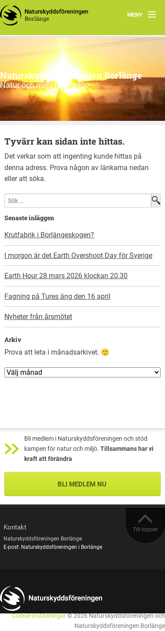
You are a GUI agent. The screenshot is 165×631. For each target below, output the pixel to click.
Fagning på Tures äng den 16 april (57, 296)
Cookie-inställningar (39, 616)
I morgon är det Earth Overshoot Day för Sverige (78, 255)
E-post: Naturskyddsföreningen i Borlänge (53, 547)
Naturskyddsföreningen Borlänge (71, 75)
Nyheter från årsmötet (38, 316)
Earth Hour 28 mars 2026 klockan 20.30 (66, 276)
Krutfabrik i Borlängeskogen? (49, 235)
